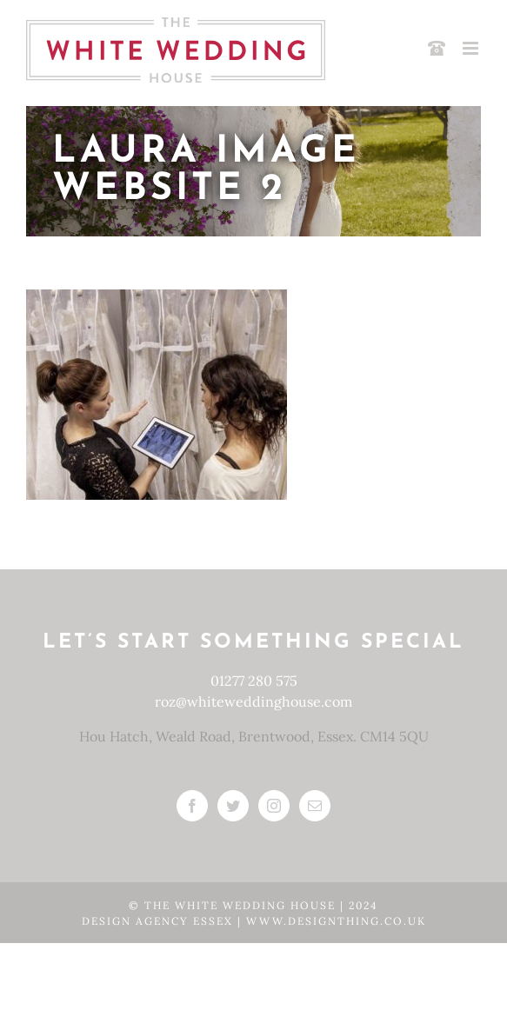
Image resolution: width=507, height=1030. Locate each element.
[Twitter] (233, 805)
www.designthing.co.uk (336, 920)
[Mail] (314, 805)
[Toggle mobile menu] (472, 48)
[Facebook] (192, 805)
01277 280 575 (253, 680)
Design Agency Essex (159, 920)
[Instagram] (274, 805)
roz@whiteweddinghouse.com (253, 701)
